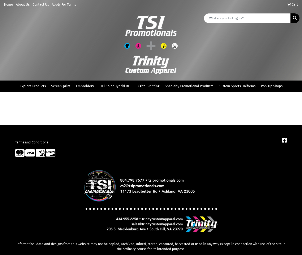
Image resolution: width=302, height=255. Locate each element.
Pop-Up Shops (271, 86)
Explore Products (33, 86)
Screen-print (60, 86)
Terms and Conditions (31, 142)
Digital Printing (148, 86)
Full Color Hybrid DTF (115, 86)
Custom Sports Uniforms (237, 86)
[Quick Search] (247, 18)
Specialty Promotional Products (189, 86)
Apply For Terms (64, 5)
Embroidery (85, 86)
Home (8, 5)
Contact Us (41, 5)
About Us (23, 5)
